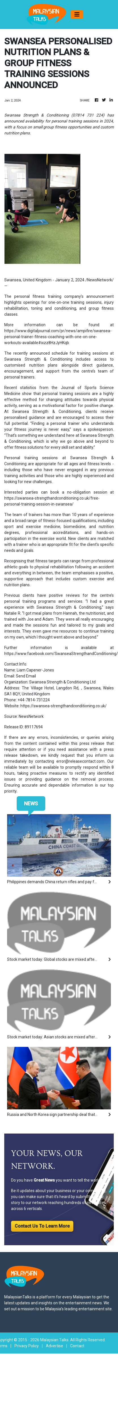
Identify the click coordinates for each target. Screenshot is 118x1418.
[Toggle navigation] (77, 14)
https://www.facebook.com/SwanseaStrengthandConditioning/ (61, 653)
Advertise (54, 1346)
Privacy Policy (26, 1346)
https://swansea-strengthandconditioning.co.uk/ (63, 706)
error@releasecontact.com (80, 761)
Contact (77, 1346)
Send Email (26, 676)
